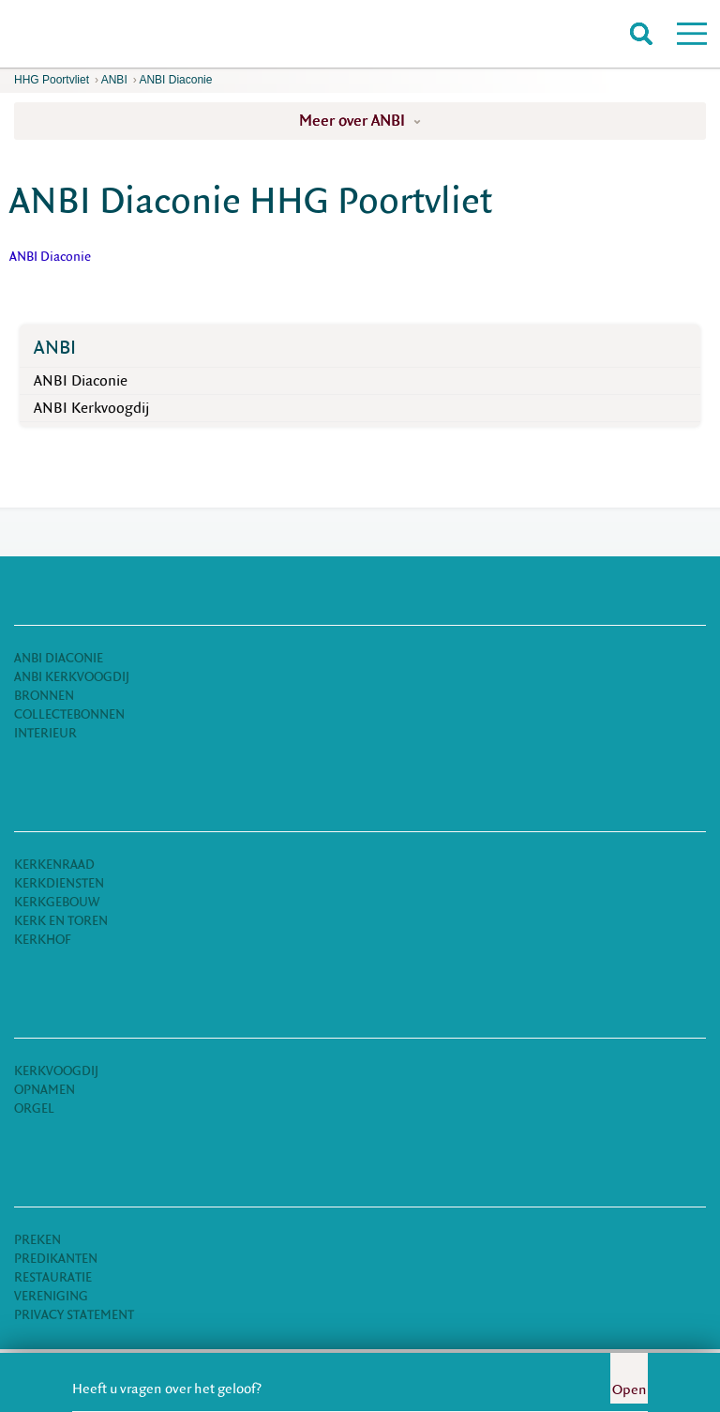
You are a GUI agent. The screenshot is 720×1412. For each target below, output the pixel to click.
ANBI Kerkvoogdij (91, 408)
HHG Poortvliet (51, 79)
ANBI (114, 79)
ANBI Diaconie (175, 79)
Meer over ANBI (360, 120)
